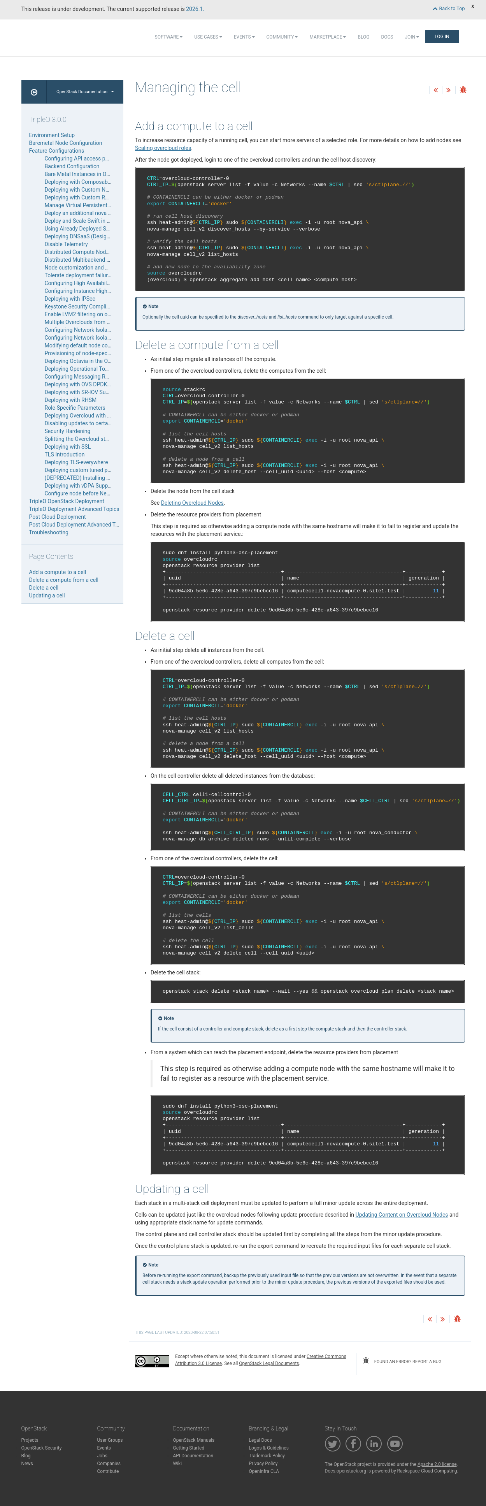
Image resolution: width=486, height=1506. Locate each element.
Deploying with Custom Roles (80, 197)
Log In (442, 36)
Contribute (108, 1471)
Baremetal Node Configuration (65, 143)
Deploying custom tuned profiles (84, 470)
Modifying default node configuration (89, 345)
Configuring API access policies (83, 158)
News (27, 1463)
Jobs (102, 1455)
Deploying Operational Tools (78, 369)
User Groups (110, 1440)
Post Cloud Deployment (57, 517)
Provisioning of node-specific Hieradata (92, 353)
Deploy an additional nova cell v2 (84, 213)
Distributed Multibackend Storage (85, 260)
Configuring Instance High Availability (90, 291)
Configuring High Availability (79, 283)
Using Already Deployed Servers (83, 228)
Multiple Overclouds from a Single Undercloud (100, 322)
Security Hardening (68, 431)
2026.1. (195, 9)
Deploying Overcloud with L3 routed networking (101, 415)
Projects (30, 1440)
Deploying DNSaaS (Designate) (82, 236)
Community (282, 37)
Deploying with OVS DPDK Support (86, 384)
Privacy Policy (263, 1463)
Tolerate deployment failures (79, 275)
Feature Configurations (56, 151)
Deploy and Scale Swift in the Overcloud (92, 221)
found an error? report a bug (402, 1360)
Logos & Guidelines (269, 1448)
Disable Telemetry (66, 244)
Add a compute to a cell (57, 572)
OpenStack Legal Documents (269, 1363)
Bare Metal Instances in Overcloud (86, 174)
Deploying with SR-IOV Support (82, 392)
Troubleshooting (48, 532)
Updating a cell (47, 595)
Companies (109, 1463)
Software (169, 37)
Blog (363, 37)
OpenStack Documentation (85, 91)
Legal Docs (260, 1440)
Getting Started (189, 1448)
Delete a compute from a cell (64, 580)
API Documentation (193, 1455)
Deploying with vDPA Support (80, 486)
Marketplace (327, 37)
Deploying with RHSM (71, 400)
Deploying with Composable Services (89, 182)
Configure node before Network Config (91, 493)
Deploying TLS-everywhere (76, 462)
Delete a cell (44, 588)
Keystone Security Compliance (81, 306)
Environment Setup (52, 135)
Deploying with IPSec (70, 299)
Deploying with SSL (68, 447)
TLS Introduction (65, 454)
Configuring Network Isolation (81, 330)
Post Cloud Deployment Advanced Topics (79, 524)
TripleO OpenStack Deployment (66, 501)
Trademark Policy (267, 1455)
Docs (387, 37)
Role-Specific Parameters (75, 408)
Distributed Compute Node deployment (92, 252)
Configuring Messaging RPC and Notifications (100, 376)
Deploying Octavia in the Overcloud (87, 361)
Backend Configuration (72, 166)
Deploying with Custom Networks (85, 190)
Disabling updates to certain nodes (87, 423)
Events (244, 37)
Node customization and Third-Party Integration (102, 267)
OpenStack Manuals (194, 1440)
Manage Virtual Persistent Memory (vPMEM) (99, 205)
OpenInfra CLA (264, 1471)
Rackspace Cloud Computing (427, 1471)
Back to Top (449, 8)
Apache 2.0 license (437, 1464)
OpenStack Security (41, 1448)
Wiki (177, 1463)
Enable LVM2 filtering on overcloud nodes (95, 314)
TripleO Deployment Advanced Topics (74, 509)
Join (412, 37)
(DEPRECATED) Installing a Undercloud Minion (100, 478)
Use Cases (208, 37)
